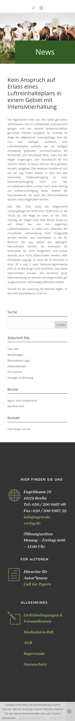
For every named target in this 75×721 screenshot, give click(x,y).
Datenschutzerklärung (31, 718)
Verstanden (57, 718)
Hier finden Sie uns (18, 429)
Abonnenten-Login (18, 360)
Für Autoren (14, 372)
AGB (27, 642)
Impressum (33, 653)
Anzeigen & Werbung (20, 377)
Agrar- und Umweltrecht (22, 400)
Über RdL (13, 349)
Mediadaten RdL (38, 632)
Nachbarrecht (15, 406)
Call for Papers (37, 584)
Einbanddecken (16, 366)
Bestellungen (15, 354)
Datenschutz (34, 664)
